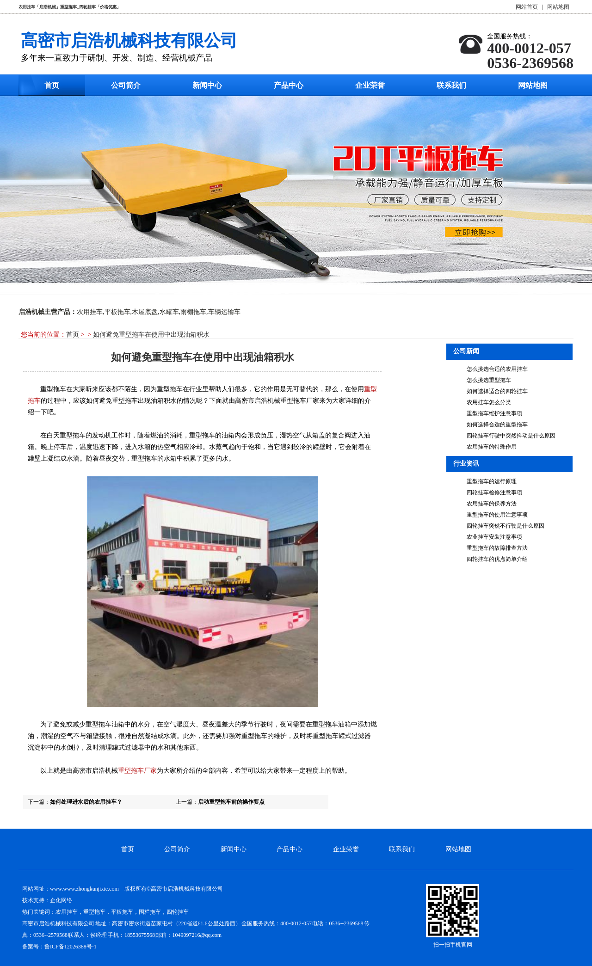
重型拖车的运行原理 (492, 481)
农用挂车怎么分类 (489, 402)
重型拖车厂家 (137, 770)
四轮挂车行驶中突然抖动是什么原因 (511, 435)
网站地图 (558, 7)
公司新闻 (466, 351)
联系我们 (451, 85)
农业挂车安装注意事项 (494, 537)
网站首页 (527, 7)
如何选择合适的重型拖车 (497, 424)
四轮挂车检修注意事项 (494, 492)
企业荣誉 (370, 85)
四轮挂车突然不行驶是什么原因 (505, 526)
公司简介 (126, 85)
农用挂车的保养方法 (492, 503)
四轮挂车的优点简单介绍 (497, 559)
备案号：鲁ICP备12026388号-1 (59, 946)
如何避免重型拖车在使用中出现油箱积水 (151, 334)
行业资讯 (466, 463)
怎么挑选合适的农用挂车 (497, 369)
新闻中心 (207, 85)
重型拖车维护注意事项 (494, 413)
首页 (51, 85)
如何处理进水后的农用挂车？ (86, 802)
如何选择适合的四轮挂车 (497, 391)
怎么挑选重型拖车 (489, 380)
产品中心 (288, 85)
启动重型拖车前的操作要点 (231, 802)
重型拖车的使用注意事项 (497, 514)
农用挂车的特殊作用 (492, 446)
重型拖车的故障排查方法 (497, 548)
